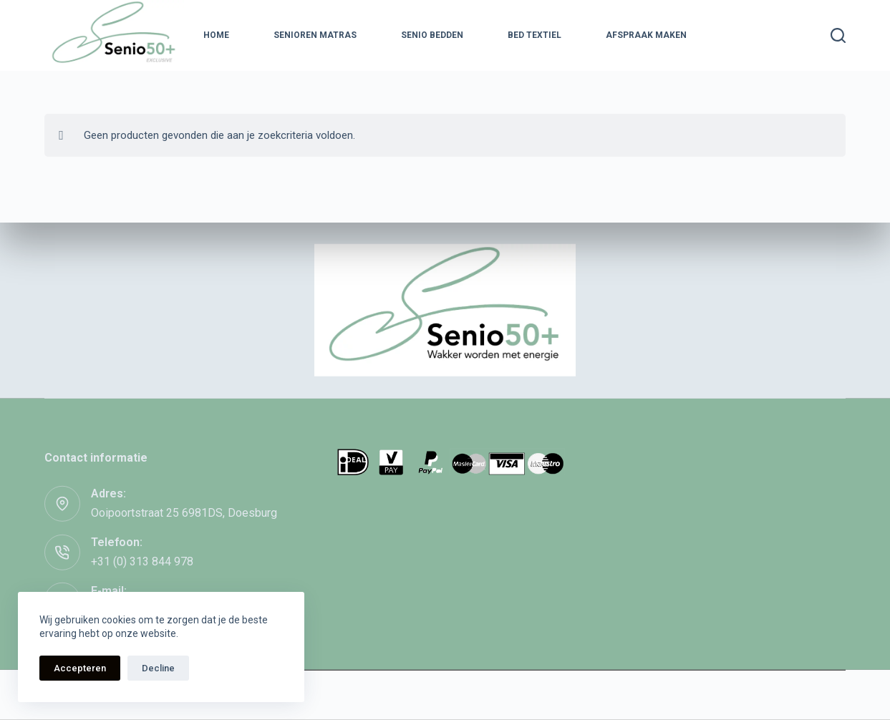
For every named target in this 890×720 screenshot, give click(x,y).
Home (216, 35)
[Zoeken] (838, 35)
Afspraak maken (646, 35)
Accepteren (80, 668)
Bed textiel (534, 35)
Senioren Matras (315, 35)
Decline (158, 668)
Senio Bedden (432, 35)
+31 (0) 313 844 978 (142, 561)
